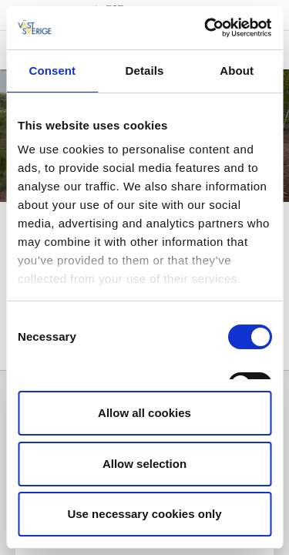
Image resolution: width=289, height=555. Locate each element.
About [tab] (237, 70)
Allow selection (144, 463)
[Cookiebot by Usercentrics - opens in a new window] (205, 28)
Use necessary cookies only (144, 513)
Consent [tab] (52, 70)
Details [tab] (145, 70)
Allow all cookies (144, 412)
